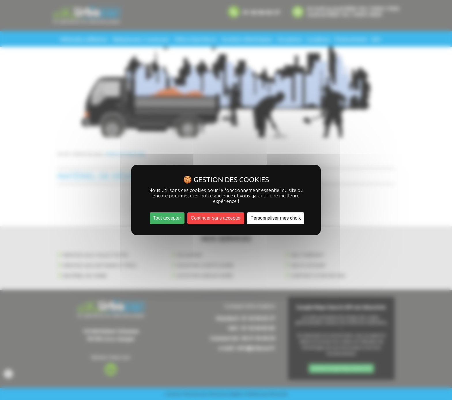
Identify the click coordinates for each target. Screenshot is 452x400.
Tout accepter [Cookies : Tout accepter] (167, 218)
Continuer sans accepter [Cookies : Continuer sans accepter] (216, 218)
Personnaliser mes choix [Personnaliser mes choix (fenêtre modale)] (276, 218)
